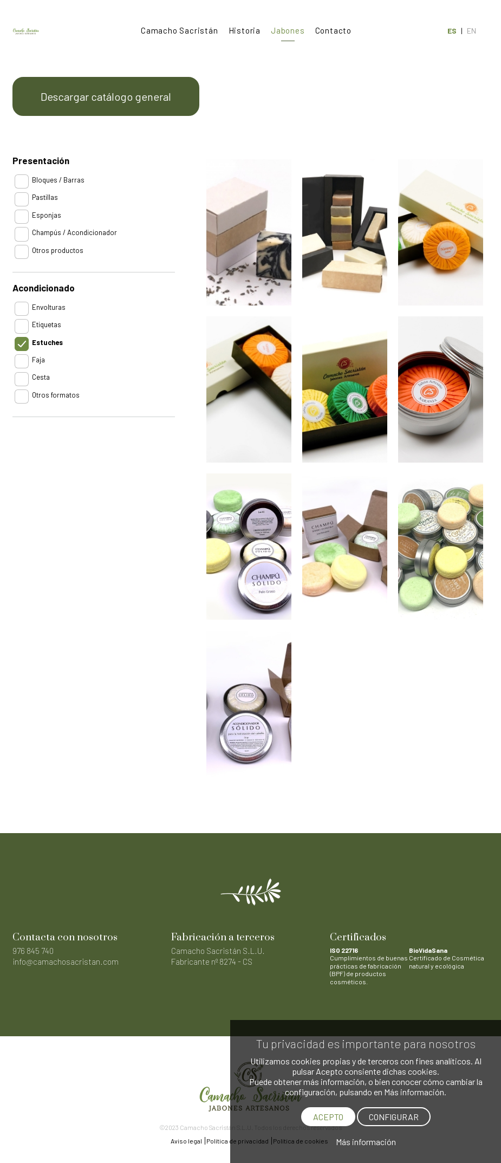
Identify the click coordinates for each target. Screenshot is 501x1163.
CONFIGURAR (394, 1117)
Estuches (47, 342)
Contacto (333, 30)
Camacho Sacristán (179, 30)
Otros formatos (56, 395)
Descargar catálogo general (106, 96)
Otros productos (57, 250)
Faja (38, 359)
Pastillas (45, 197)
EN (471, 30)
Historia (245, 30)
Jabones (288, 30)
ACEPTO (328, 1117)
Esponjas (46, 215)
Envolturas (49, 307)
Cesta (41, 377)
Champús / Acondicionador (74, 232)
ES (452, 30)
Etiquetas (46, 324)
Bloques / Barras (58, 180)
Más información (366, 1141)
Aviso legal (186, 1141)
